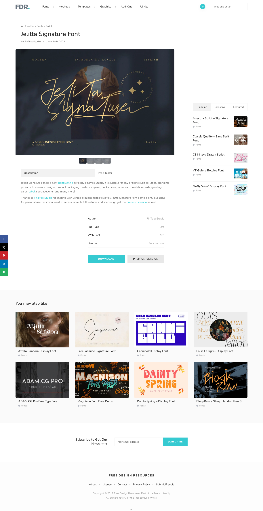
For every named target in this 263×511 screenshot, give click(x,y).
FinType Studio (43, 198)
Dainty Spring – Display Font (156, 401)
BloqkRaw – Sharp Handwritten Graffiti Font (226, 401)
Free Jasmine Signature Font (97, 351)
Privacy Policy (141, 484)
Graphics (105, 6)
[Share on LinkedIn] (4, 264)
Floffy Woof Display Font (209, 186)
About (92, 484)
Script (48, 26)
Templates (84, 6)
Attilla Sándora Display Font (37, 351)
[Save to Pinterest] (4, 255)
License (107, 484)
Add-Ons (126, 6)
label (32, 191)
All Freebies (28, 26)
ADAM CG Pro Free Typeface (37, 401)
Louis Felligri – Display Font (214, 351)
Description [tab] (31, 173)
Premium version (145, 259)
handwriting (65, 183)
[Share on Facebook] (4, 239)
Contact (122, 484)
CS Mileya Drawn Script (208, 155)
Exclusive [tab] (220, 107)
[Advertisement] (48, 234)
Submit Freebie (165, 484)
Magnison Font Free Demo (95, 401)
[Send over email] (4, 272)
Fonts (45, 6)
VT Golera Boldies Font (208, 171)
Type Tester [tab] (105, 173)
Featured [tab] (238, 107)
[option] (95, 102)
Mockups (64, 6)
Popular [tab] (202, 107)
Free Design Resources (131, 476)
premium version (137, 202)
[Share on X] (4, 247)
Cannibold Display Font (152, 351)
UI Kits (144, 6)
